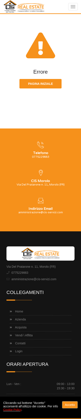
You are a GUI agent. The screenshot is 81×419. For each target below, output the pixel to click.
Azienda (20, 319)
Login (18, 351)
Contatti (20, 343)
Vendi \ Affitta (24, 335)
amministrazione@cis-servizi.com (33, 279)
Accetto (70, 405)
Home (19, 311)
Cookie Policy (12, 409)
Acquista (21, 327)
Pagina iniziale (40, 83)
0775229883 (19, 272)
